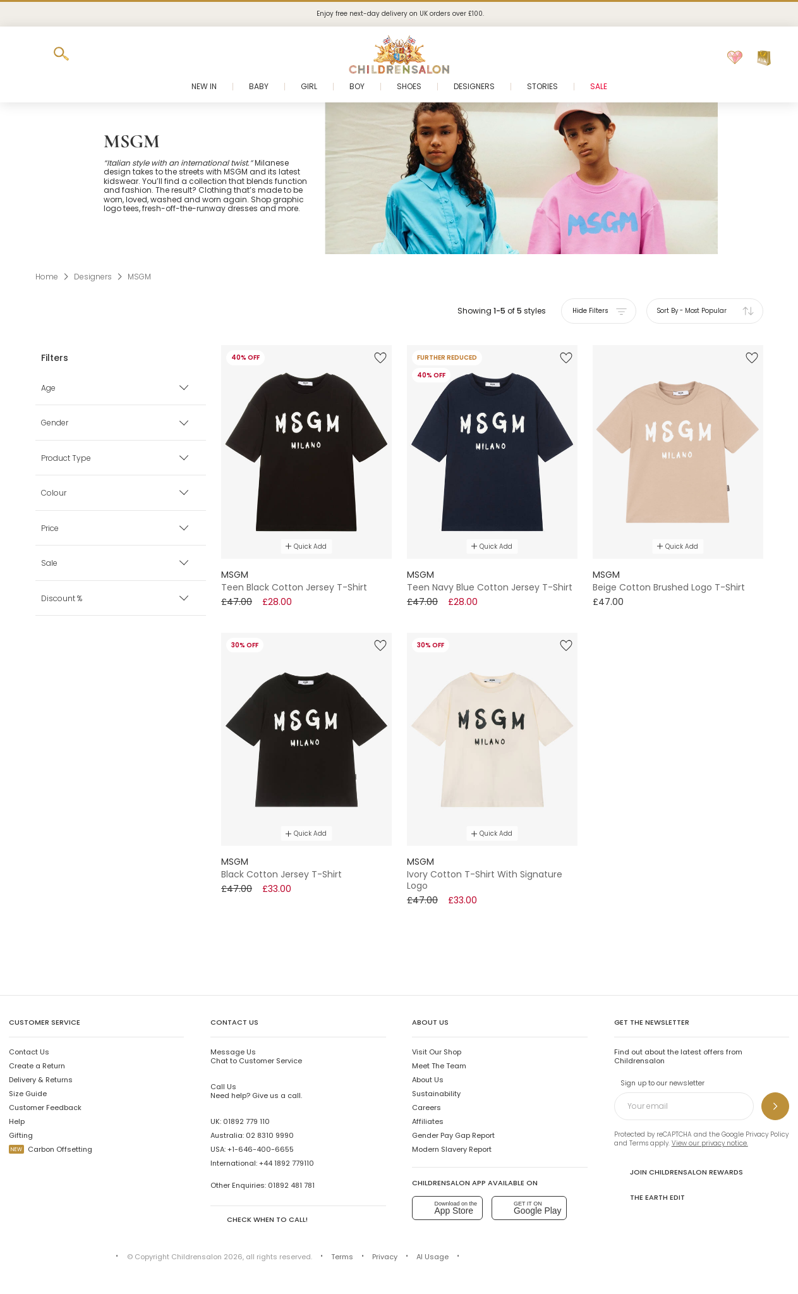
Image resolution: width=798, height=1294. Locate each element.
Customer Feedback (45, 1107)
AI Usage (432, 1257)
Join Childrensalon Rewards (678, 1172)
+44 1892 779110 (286, 1163)
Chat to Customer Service (256, 1056)
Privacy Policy (767, 1134)
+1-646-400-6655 (260, 1149)
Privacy (384, 1257)
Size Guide (28, 1094)
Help (17, 1121)
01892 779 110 (246, 1121)
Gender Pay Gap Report (453, 1135)
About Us (428, 1080)
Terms (638, 1143)
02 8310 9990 (270, 1135)
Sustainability (436, 1094)
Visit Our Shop (436, 1052)
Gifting (21, 1135)
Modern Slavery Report (452, 1149)
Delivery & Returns (41, 1080)
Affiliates (428, 1121)
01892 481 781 (291, 1185)
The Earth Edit (649, 1196)
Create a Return (37, 1066)
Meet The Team (439, 1066)
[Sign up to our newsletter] (775, 1106)
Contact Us (29, 1052)
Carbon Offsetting (50, 1149)
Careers (426, 1107)
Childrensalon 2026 (207, 1257)
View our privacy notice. (710, 1143)
